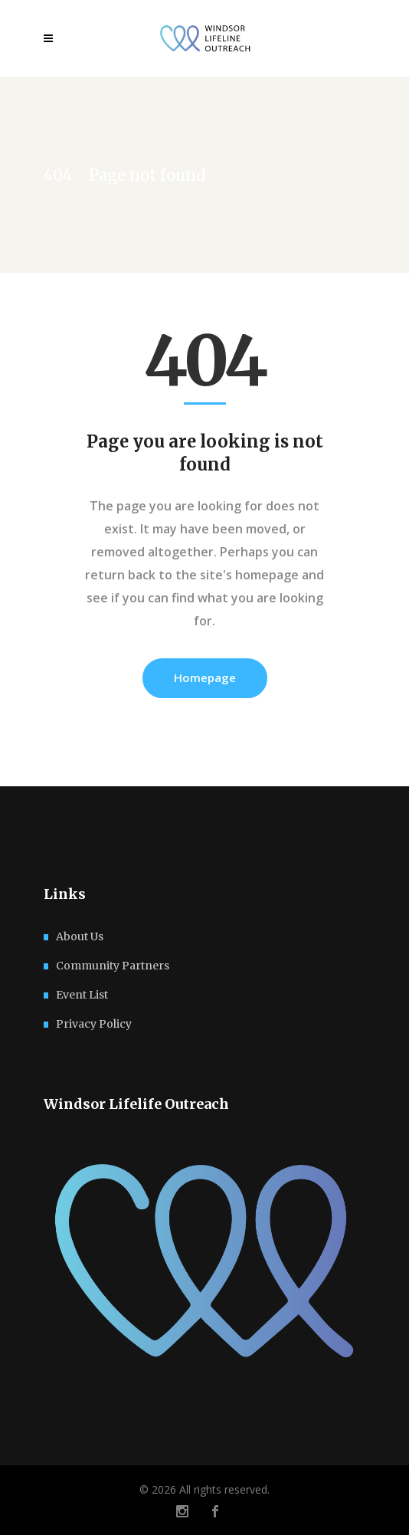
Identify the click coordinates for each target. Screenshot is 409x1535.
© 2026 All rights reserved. (204, 1489)
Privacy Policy (94, 1024)
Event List (82, 995)
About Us (79, 936)
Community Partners (112, 965)
